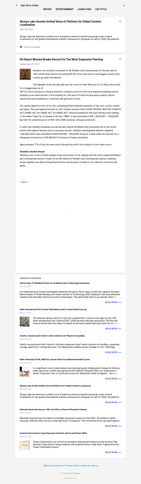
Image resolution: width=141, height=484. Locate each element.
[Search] (124, 6)
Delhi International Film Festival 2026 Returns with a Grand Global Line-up (53, 309)
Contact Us (58, 465)
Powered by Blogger (70, 473)
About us (47, 465)
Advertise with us (89, 465)
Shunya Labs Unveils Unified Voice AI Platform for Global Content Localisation (55, 386)
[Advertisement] (70, 252)
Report (47, 9)
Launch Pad (84, 9)
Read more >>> (113, 302)
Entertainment (65, 9)
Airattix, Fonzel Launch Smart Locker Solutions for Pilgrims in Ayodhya (52, 336)
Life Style (101, 9)
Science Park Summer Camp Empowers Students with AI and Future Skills (53, 433)
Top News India (29, 5)
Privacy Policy (72, 465)
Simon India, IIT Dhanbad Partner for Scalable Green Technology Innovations (55, 283)
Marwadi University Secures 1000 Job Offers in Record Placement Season (53, 409)
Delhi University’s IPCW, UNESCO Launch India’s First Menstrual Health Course (55, 359)
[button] (120, 21)
